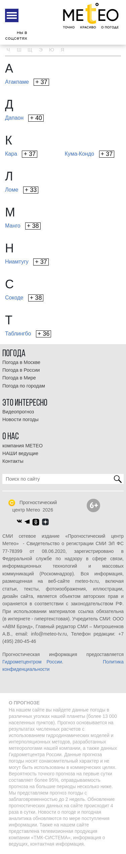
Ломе (21, 190)
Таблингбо (28, 333)
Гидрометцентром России (32, 661)
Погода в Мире (19, 377)
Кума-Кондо (90, 154)
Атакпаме (27, 82)
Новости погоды (20, 419)
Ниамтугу (27, 262)
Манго (23, 226)
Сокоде (24, 297)
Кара (21, 154)
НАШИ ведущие (20, 453)
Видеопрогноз (18, 411)
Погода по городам (23, 386)
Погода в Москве (21, 362)
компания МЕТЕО (22, 445)
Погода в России (21, 370)
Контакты (13, 461)
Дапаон (24, 118)
